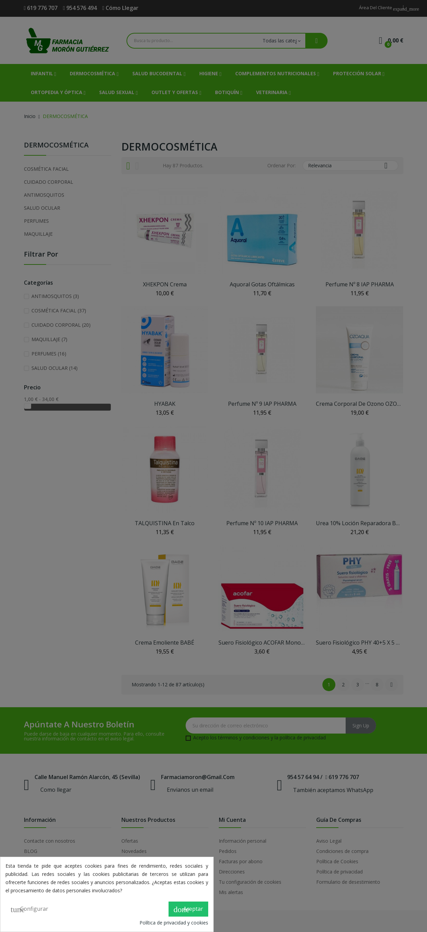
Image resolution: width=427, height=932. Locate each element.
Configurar (29, 909)
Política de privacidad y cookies (173, 922)
